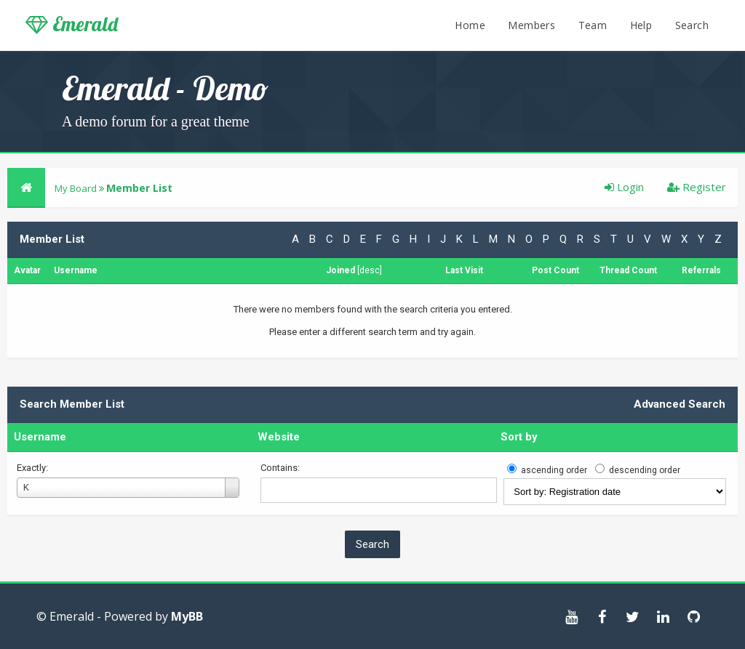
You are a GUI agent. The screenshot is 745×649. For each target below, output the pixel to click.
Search (692, 25)
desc (369, 270)
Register (696, 187)
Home (470, 25)
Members (531, 25)
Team (592, 25)
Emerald (71, 24)
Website (279, 436)
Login (624, 187)
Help (641, 25)
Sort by (519, 436)
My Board (76, 188)
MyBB (187, 616)
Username (40, 436)
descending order (644, 470)
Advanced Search (679, 404)
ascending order (554, 470)
